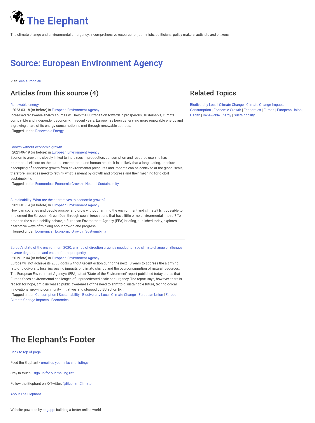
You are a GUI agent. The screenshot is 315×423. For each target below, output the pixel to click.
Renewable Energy (49, 131)
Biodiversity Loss (95, 295)
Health (90, 184)
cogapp (48, 410)
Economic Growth (69, 184)
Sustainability (108, 184)
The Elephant (49, 21)
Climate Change (123, 295)
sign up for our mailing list (53, 373)
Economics (43, 184)
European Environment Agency (75, 110)
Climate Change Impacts (29, 300)
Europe (171, 295)
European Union (150, 295)
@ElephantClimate (77, 384)
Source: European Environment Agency (86, 63)
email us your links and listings (65, 363)
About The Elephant (25, 394)
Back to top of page (25, 352)
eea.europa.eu (30, 81)
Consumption (45, 295)
